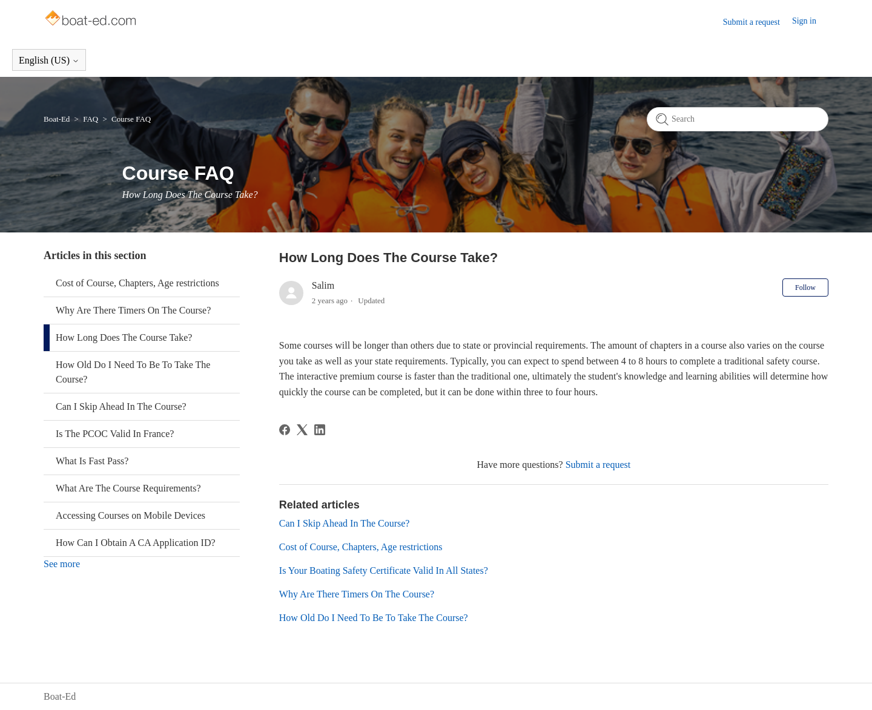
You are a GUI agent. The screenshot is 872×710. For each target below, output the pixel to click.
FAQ (90, 118)
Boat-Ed (57, 118)
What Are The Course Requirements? (128, 488)
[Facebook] (284, 429)
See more (62, 564)
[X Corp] (302, 429)
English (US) (49, 60)
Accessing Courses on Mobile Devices (130, 515)
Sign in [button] (804, 20)
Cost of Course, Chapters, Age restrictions (137, 283)
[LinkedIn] (319, 429)
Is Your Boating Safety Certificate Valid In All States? (383, 570)
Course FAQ (131, 118)
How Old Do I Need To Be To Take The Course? (133, 372)
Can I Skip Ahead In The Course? (121, 406)
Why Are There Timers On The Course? (133, 310)
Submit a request (751, 22)
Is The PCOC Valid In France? (115, 434)
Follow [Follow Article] (805, 287)
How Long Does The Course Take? (124, 337)
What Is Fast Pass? (92, 461)
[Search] (737, 119)
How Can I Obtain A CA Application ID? (136, 542)
